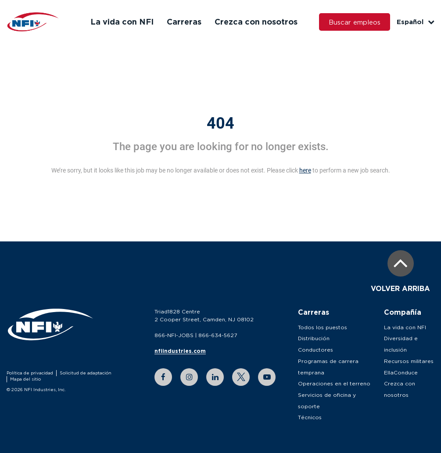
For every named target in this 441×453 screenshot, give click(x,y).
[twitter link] (241, 377)
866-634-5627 (217, 335)
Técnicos (310, 417)
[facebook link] (163, 377)
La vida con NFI (122, 21)
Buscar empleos (354, 21)
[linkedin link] (215, 377)
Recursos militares (409, 361)
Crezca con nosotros (256, 21)
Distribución (314, 338)
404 (220, 123)
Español (415, 21)
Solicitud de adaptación (85, 372)
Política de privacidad (30, 372)
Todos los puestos (322, 327)
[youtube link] (267, 377)
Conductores (315, 349)
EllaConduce (401, 372)
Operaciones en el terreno (334, 383)
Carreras (184, 21)
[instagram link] (189, 377)
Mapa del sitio (25, 379)
